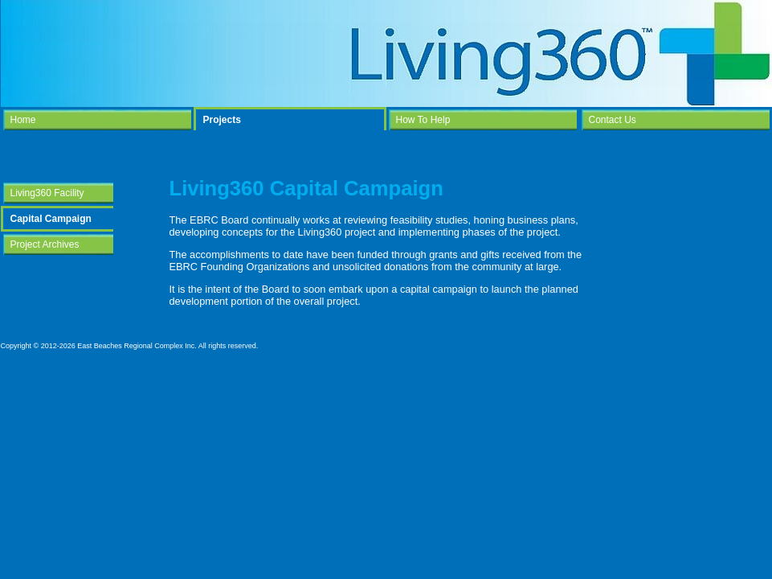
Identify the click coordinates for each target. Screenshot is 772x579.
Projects (222, 119)
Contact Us (612, 119)
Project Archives (45, 244)
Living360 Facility (47, 193)
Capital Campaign (51, 218)
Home (23, 119)
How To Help (423, 119)
